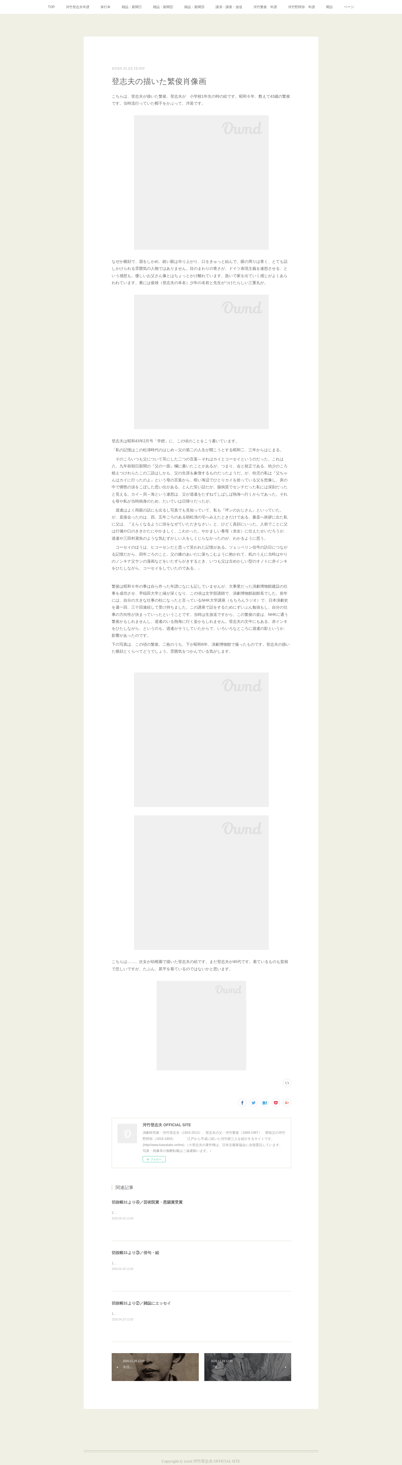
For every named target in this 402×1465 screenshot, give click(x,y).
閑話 (329, 7)
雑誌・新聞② (163, 7)
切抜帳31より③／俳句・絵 (135, 1252)
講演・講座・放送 (229, 7)
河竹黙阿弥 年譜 (301, 7)
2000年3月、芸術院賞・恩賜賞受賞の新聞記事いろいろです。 (158, 1213)
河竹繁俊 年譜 (265, 7)
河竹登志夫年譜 (77, 7)
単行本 (105, 7)
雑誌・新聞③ (194, 7)
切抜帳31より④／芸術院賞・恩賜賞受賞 (147, 1202)
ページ (349, 7)
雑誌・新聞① (132, 7)
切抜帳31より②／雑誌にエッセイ (141, 1303)
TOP (51, 7)
